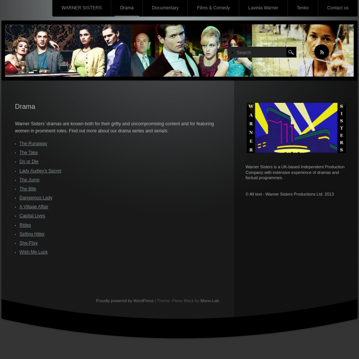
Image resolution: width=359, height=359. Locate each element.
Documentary (165, 7)
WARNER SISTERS (81, 7)
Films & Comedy (213, 7)
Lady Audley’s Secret (40, 171)
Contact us (338, 7)
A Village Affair (33, 206)
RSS (338, 52)
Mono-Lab (209, 300)
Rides (25, 225)
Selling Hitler (32, 234)
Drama (127, 7)
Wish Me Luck (33, 252)
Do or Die (29, 161)
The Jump (29, 179)
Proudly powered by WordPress (124, 300)
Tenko (303, 7)
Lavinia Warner (263, 7)
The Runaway (33, 143)
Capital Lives (32, 215)
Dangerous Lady (35, 197)
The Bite (27, 188)
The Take (28, 152)
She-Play (28, 243)
